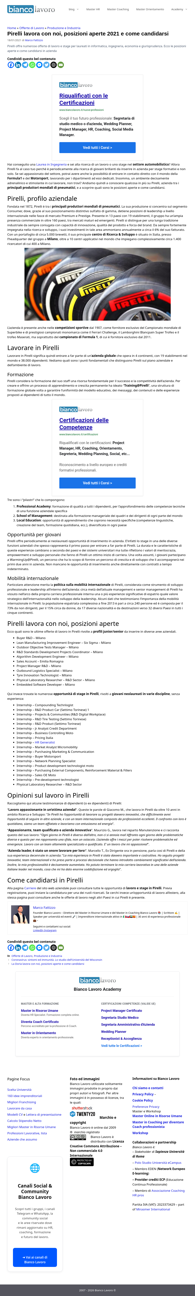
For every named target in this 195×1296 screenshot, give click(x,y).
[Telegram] (25, 65)
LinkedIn (38, 930)
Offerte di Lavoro (31, 28)
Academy (181, 9)
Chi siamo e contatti (147, 1088)
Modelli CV (15, 1114)
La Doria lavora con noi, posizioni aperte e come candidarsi (48, 964)
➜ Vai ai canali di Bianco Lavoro (34, 1259)
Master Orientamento (150, 9)
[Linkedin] (18, 65)
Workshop (140, 1133)
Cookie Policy (142, 1100)
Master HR (93, 9)
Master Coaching (118, 9)
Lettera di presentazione (44, 1114)
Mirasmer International (153, 1209)
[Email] (61, 65)
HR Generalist (45, 742)
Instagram (50, 930)
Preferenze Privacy (145, 1107)
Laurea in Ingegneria (51, 164)
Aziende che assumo (22, 1139)
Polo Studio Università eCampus (158, 1162)
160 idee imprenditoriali (24, 1096)
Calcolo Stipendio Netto (24, 1121)
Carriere (30, 888)
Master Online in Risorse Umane (157, 1116)
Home (11, 28)
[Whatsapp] (32, 65)
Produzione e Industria (64, 28)
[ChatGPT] (53, 65)
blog (76, 9)
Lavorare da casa (19, 1108)
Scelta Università (19, 1089)
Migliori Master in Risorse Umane (31, 1127)
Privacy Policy (143, 1094)
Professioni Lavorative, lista (27, 1133)
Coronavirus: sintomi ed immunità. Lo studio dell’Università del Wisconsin (57, 959)
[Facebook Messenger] (39, 65)
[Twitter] (46, 65)
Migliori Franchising (21, 1102)
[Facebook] (11, 65)
